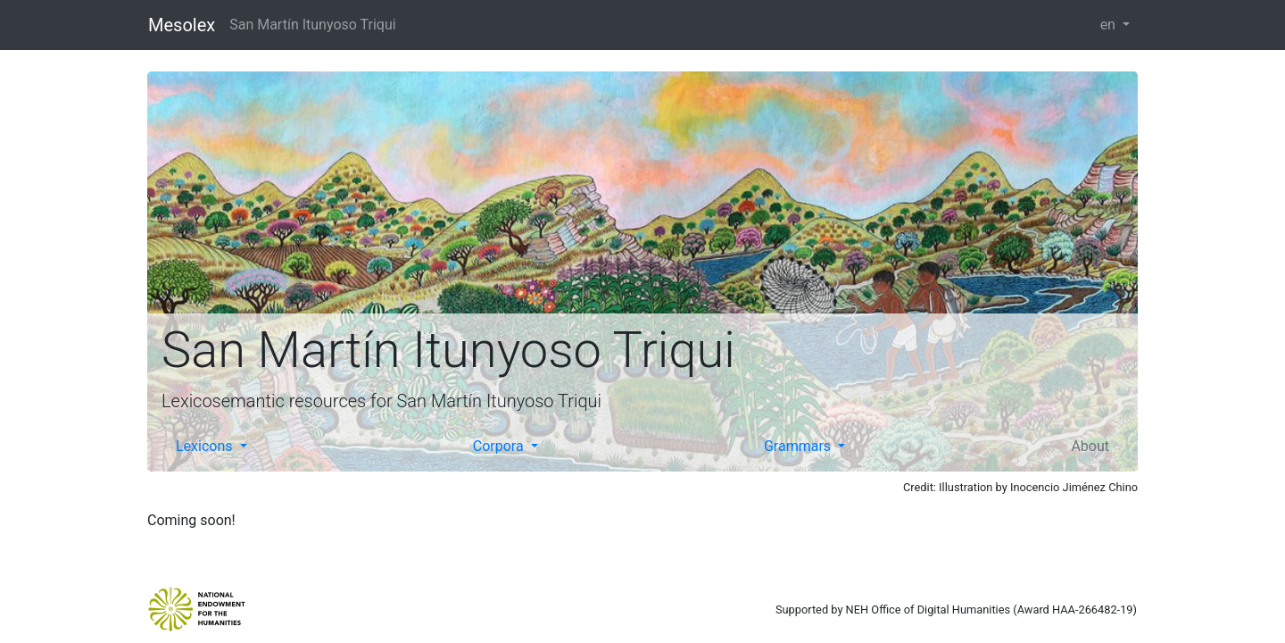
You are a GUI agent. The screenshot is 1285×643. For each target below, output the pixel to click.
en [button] (1109, 24)
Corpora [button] (500, 446)
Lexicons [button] (206, 446)
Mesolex (181, 25)
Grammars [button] (799, 446)
